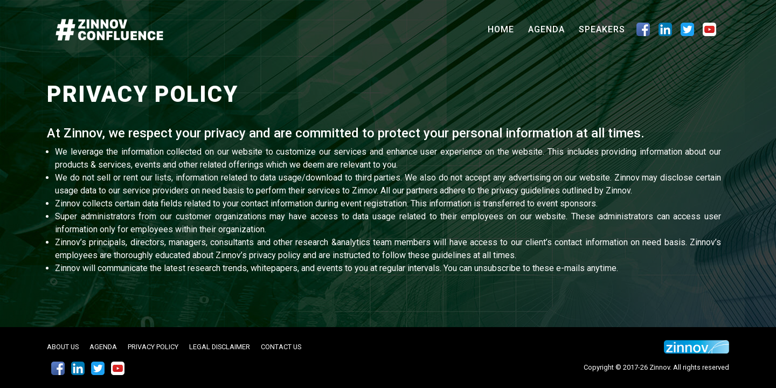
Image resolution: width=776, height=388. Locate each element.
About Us (63, 347)
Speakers (602, 29)
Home (503, 28)
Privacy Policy (153, 347)
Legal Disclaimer (219, 347)
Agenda (546, 29)
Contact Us (281, 347)
